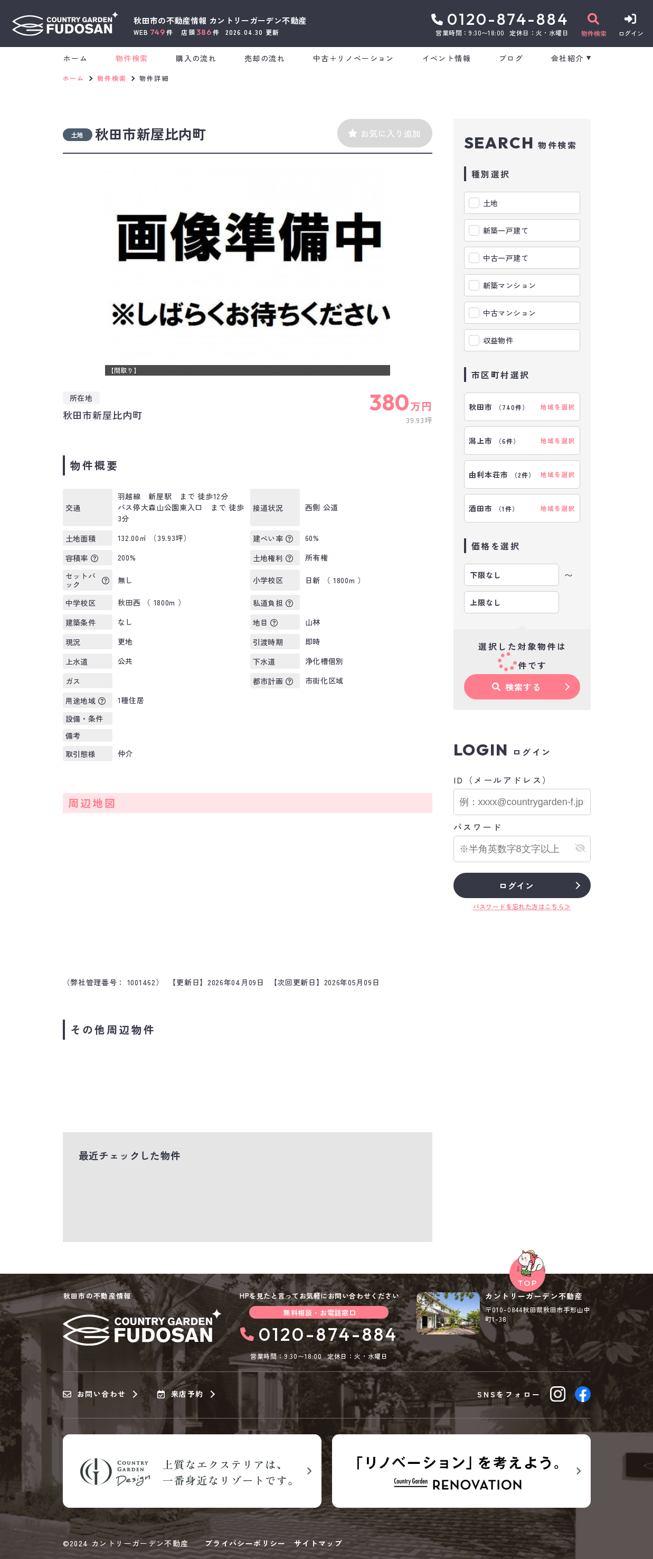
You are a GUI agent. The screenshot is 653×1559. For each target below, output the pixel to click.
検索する (516, 686)
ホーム (75, 58)
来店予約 (180, 1394)
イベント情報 (446, 58)
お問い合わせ (94, 1394)
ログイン (516, 885)
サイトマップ (318, 1543)
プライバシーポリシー (245, 1543)
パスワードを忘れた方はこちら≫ (522, 906)
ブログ (511, 58)
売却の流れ (264, 58)
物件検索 (132, 58)
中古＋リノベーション (353, 58)
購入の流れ (196, 58)
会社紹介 (567, 58)
